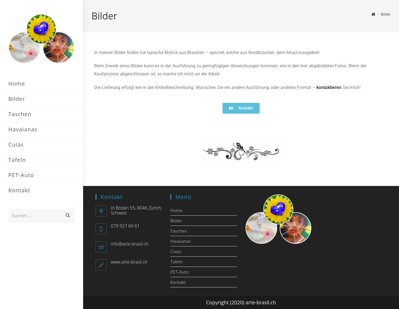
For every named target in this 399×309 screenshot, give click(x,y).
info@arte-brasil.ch (129, 244)
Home (176, 210)
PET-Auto (179, 272)
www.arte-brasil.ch (129, 262)
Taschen (178, 231)
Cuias (175, 251)
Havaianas (180, 241)
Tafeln (176, 261)
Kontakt (178, 282)
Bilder (386, 14)
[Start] (373, 14)
